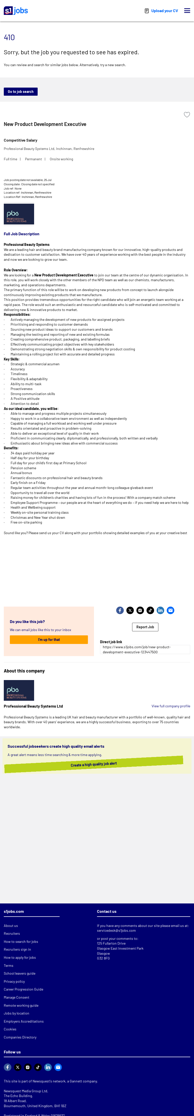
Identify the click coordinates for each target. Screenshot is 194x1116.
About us (11, 925)
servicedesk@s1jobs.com (116, 930)
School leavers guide (19, 973)
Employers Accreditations (24, 1021)
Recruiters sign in (17, 949)
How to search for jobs (21, 941)
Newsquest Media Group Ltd (25, 1091)
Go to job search (21, 91)
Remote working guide (21, 1005)
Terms (8, 965)
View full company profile (171, 706)
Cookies (10, 1029)
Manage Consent (16, 997)
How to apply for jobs (20, 957)
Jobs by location (16, 1013)
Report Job (145, 627)
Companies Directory (20, 1037)
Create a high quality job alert (89, 764)
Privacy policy (14, 981)
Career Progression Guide (23, 989)
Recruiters (12, 933)
